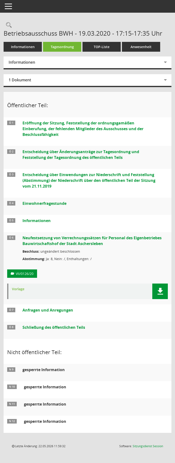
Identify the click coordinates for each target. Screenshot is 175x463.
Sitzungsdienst (148, 446)
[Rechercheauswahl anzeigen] (8, 25)
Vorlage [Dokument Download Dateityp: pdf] (18, 289)
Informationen (23, 47)
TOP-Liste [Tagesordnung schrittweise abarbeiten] (101, 47)
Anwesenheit (141, 47)
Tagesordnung (62, 47)
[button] (160, 291)
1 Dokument (20, 80)
